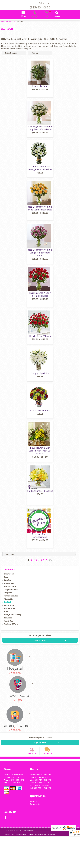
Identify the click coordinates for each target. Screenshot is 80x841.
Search (53, 17)
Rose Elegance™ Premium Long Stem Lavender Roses (40, 254)
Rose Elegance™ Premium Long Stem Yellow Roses (40, 210)
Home (3, 22)
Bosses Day (9, 585)
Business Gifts (10, 588)
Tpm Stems (40, 3)
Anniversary (9, 576)
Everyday (8, 595)
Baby (6, 579)
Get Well (7, 604)
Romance (8, 620)
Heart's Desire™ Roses (40, 338)
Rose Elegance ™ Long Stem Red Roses (40, 296)
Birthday (7, 582)
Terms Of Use (9, 840)
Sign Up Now (40, 642)
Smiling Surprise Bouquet (40, 493)
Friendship (8, 601)
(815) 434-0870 (40, 7)
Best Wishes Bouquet (40, 412)
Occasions (11, 22)
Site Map (55, 840)
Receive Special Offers (40, 637)
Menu (26, 16)
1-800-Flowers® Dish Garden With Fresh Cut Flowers (40, 452)
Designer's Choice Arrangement (40, 537)
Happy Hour (9, 607)
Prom (6, 613)
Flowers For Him (11, 598)
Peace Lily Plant (40, 88)
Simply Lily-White (40, 375)
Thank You (8, 623)
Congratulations (11, 591)
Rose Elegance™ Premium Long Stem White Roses (40, 130)
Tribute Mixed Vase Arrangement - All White (40, 170)
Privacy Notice (23, 840)
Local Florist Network (40, 840)
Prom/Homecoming (12, 617)
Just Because (9, 610)
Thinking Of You (11, 626)
